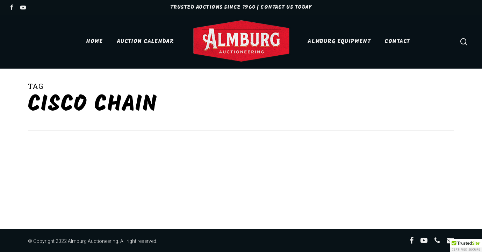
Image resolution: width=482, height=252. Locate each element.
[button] (466, 245)
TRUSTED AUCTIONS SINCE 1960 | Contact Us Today (241, 7)
